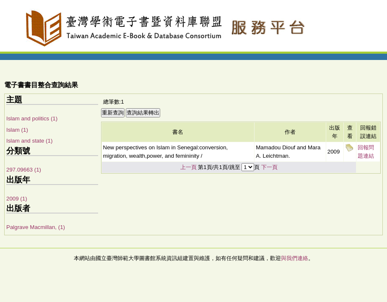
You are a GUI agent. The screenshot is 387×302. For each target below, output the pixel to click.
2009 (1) (16, 198)
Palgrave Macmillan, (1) (35, 227)
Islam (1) (17, 130)
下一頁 (269, 167)
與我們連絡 (294, 258)
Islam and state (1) (29, 141)
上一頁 (188, 167)
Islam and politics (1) (31, 118)
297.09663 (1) (23, 170)
